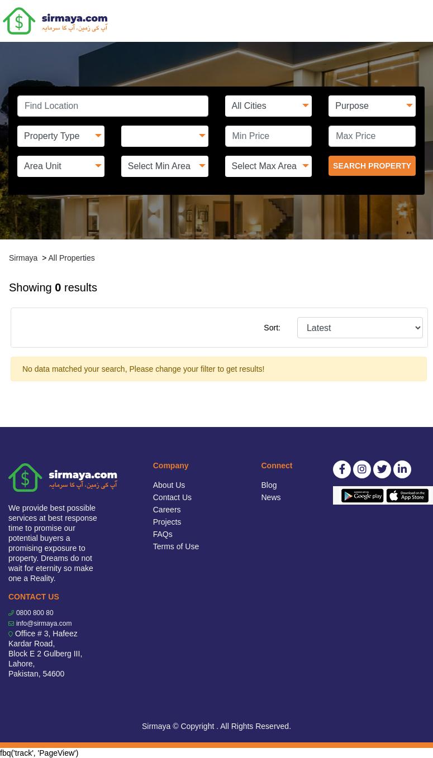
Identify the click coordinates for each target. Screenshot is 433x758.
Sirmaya (23, 257)
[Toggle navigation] (417, 21)
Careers (167, 509)
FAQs (163, 534)
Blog (269, 485)
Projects (167, 521)
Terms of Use (176, 546)
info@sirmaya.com (44, 623)
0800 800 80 (35, 613)
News (271, 497)
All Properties (71, 257)
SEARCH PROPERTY (372, 165)
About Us (169, 485)
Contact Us (172, 497)
